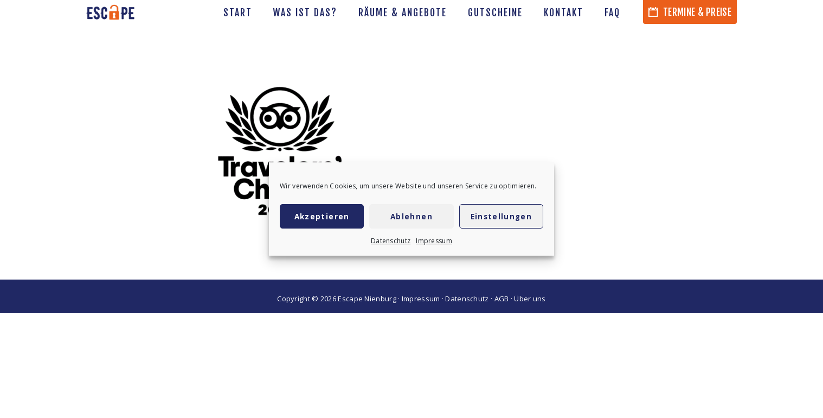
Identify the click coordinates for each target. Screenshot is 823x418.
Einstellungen (501, 216)
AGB (501, 298)
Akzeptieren (322, 216)
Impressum (434, 240)
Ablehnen (411, 216)
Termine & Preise (689, 12)
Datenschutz (390, 240)
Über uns (529, 298)
